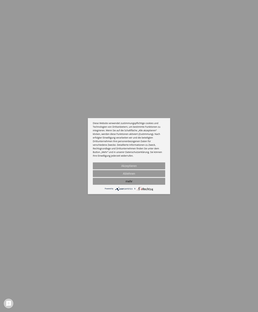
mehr (129, 181)
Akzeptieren (129, 165)
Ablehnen (129, 173)
